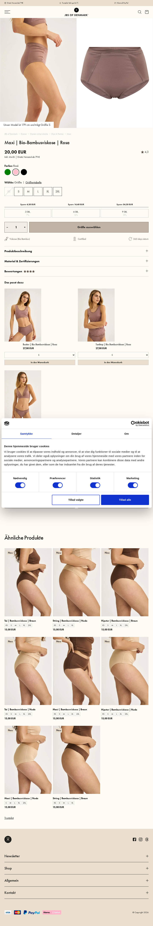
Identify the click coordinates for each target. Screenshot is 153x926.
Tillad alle (125, 499)
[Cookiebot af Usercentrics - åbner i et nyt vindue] (133, 423)
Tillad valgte (75, 499)
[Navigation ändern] (16, 12)
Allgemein (76, 880)
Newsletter (76, 856)
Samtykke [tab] (26, 433)
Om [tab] (126, 433)
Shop (76, 868)
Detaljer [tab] (77, 433)
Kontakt (76, 892)
